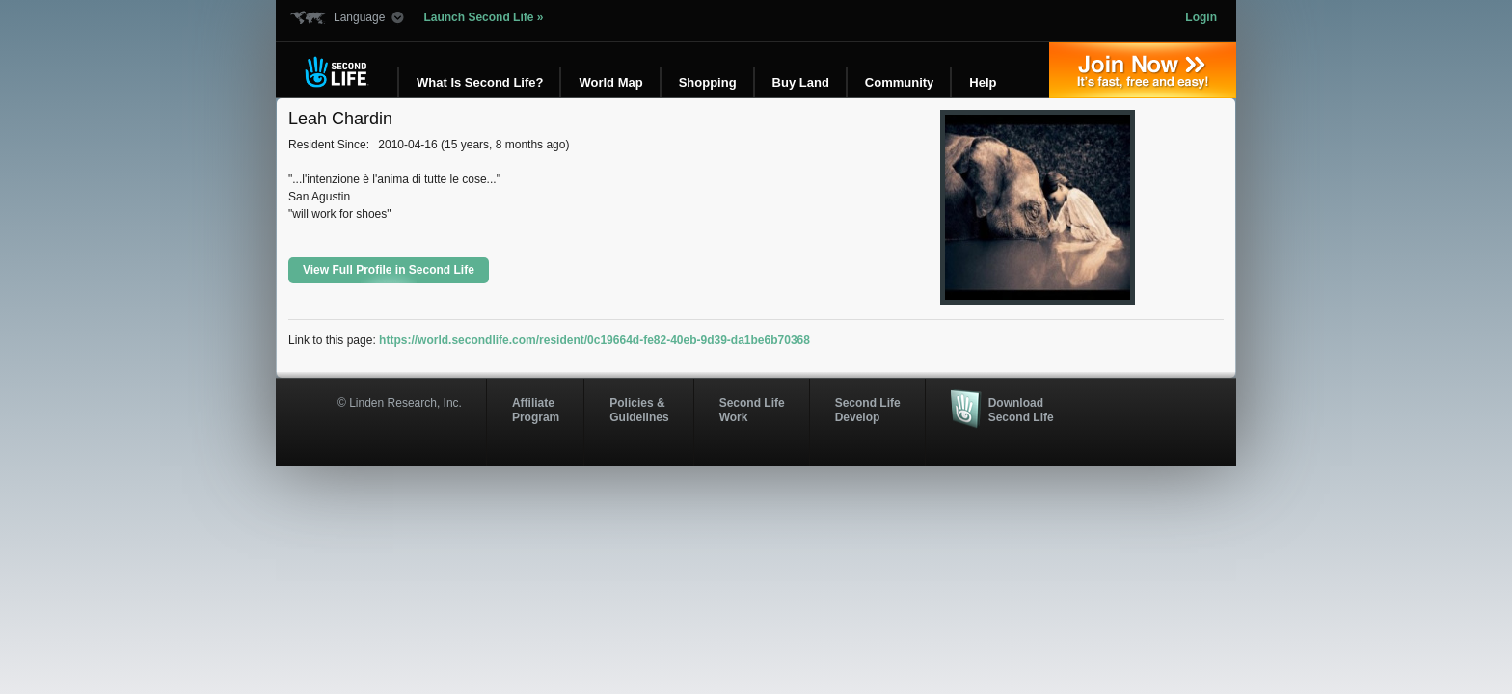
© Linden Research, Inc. (400, 403)
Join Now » (1142, 70)
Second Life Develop (868, 409)
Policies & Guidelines (638, 409)
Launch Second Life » (483, 17)
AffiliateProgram (535, 409)
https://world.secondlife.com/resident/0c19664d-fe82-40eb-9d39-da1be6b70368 (594, 340)
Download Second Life (1021, 409)
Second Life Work (752, 409)
